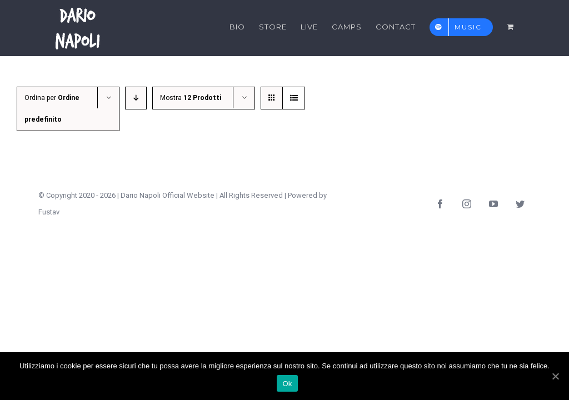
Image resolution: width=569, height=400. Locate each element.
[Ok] (555, 376)
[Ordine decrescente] (136, 98)
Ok (287, 383)
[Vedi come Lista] (294, 98)
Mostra (190, 98)
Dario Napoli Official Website (167, 195)
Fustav (48, 212)
